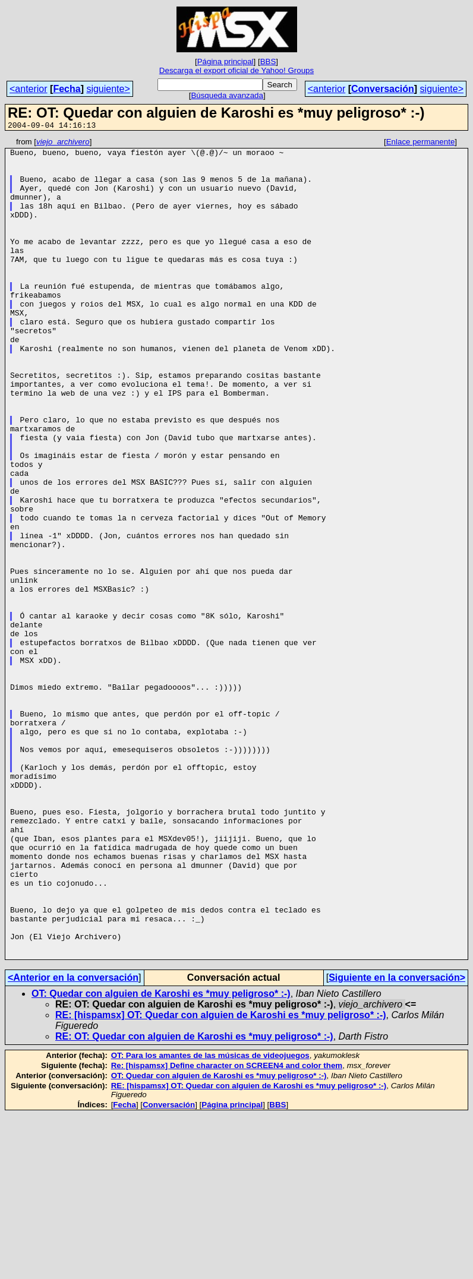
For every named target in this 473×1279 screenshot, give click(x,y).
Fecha (66, 89)
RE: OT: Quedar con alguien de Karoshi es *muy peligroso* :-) (194, 1200)
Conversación (382, 89)
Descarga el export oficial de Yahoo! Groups (236, 70)
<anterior (29, 89)
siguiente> (108, 89)
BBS (268, 61)
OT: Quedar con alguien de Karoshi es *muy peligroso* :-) (161, 1157)
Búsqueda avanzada (227, 95)
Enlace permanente (420, 143)
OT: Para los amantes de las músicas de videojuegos (210, 1219)
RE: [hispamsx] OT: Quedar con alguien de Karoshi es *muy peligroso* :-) (220, 1179)
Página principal (225, 61)
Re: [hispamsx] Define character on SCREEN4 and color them (227, 1229)
